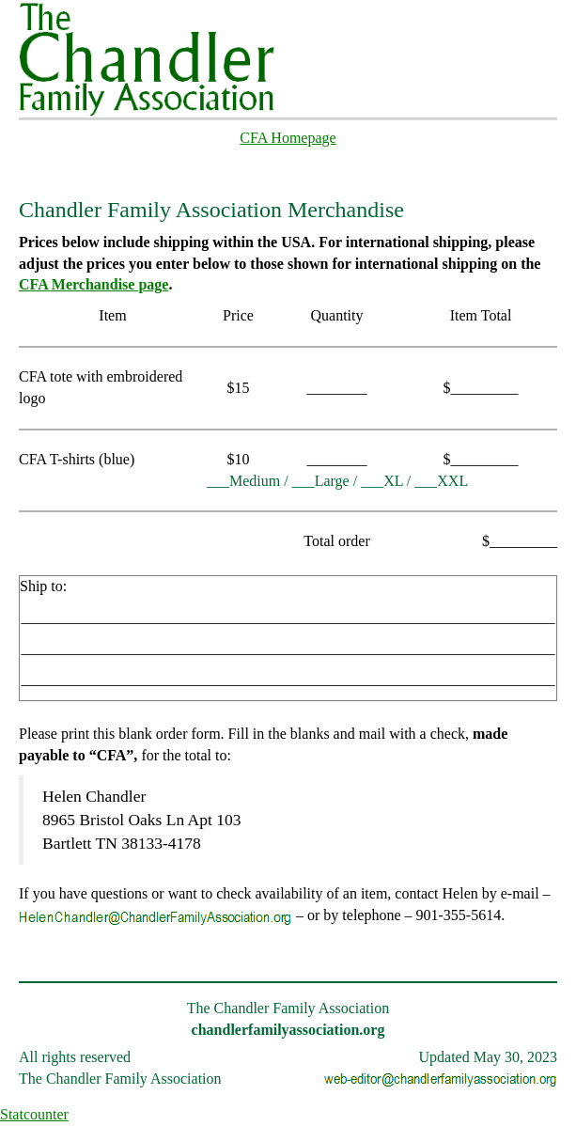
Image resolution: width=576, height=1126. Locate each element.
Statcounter (34, 1114)
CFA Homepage (287, 138)
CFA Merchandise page (93, 284)
